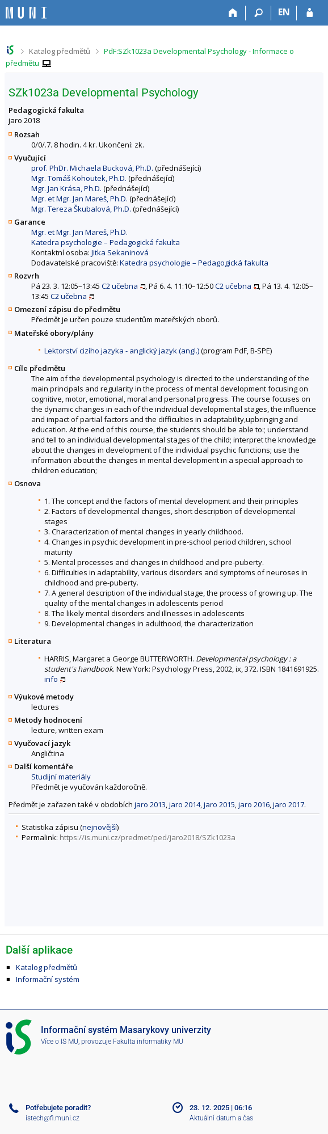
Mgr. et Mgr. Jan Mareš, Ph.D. (79, 198)
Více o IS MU (59, 1042)
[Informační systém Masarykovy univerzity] (26, 13)
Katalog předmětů (59, 51)
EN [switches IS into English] (284, 12)
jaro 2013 (150, 804)
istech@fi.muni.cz (52, 1118)
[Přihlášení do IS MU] (309, 13)
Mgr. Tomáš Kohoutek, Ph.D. (79, 178)
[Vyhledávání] (258, 13)
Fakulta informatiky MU (148, 1042)
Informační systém (47, 979)
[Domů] (233, 13)
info (51, 679)
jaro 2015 (219, 804)
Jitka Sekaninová (120, 252)
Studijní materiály (61, 777)
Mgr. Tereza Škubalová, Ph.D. (81, 209)
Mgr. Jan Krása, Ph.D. (66, 188)
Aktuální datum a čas (221, 1118)
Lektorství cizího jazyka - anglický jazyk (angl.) (121, 350)
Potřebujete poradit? (58, 1107)
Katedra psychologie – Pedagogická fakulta (105, 242)
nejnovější (99, 827)
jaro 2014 (184, 804)
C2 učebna (120, 286)
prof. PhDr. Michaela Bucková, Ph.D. (92, 168)
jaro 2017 (288, 804)
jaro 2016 (254, 804)
